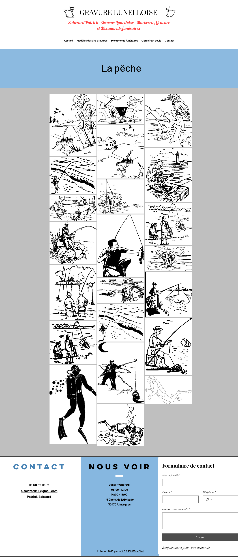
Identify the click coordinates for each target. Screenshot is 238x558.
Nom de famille (171, 475)
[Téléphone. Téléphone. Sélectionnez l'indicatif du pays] (209, 499)
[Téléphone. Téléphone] (225, 499)
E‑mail (167, 492)
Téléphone (209, 492)
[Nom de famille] (199, 482)
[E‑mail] (179, 499)
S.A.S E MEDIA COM (132, 551)
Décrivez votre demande (176, 509)
